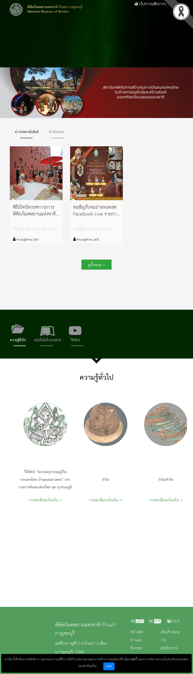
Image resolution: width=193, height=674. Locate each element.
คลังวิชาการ (169, 648)
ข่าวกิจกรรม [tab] (56, 132)
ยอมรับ (109, 666)
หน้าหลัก (136, 632)
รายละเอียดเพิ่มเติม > (45, 500)
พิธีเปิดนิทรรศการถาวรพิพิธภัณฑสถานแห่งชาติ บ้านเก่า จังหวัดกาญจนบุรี (34, 218)
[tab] (18, 334)
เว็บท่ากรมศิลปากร (150, 4)
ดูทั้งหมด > (96, 265)
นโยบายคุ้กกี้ (130, 659)
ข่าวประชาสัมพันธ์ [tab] (27, 132)
